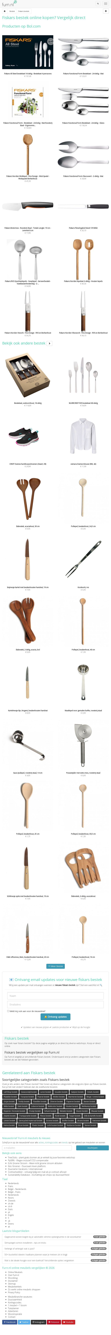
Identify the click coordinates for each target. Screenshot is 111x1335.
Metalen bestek (66, 1111)
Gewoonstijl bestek (29, 1092)
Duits (10, 1209)
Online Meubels (15, 1272)
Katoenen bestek (99, 1120)
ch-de (10, 1203)
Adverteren (13, 1311)
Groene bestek (52, 1120)
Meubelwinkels (15, 1286)
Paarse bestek (43, 1097)
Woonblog (13, 1278)
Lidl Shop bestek (10, 1092)
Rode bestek (60, 1116)
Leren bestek (45, 1092)
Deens (11, 1223)
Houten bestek (72, 1106)
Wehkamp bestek (89, 1106)
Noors (11, 1197)
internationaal (35, 1169)
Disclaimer (13, 1280)
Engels (11, 1215)
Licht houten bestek (55, 1125)
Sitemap (12, 1283)
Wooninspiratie (15, 1314)
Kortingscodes (14, 1302)
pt (9, 1212)
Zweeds (11, 1200)
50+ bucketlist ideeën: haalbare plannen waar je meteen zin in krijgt (55, 1254)
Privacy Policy (14, 1292)
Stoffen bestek (68, 1120)
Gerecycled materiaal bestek (30, 1120)
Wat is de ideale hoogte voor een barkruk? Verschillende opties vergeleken (55, 1260)
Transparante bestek (27, 1116)
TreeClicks (12, 1157)
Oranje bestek (35, 1111)
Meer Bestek (55, 966)
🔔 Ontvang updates (55, 1016)
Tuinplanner (13, 1308)
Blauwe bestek (97, 1111)
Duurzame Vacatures (18, 1169)
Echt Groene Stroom (17, 1163)
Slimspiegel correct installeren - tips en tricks (55, 1242)
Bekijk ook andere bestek (27, 343)
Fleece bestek (45, 1116)
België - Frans (14, 1192)
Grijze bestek (9, 1101)
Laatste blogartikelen (15, 1231)
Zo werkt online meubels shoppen (24, 1289)
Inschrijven (93, 1147)
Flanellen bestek (39, 1101)
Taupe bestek (74, 1116)
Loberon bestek (37, 1106)
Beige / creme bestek (95, 1097)
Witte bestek (9, 1106)
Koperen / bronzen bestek (14, 1111)
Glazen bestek (82, 1111)
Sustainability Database (19, 1174)
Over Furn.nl (13, 1275)
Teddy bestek (23, 1101)
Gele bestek (22, 1106)
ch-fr (10, 1206)
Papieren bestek (73, 1101)
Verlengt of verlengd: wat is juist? (55, 1248)
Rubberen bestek (74, 1125)
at (9, 1226)
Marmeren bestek (75, 1097)
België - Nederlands (17, 1189)
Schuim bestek (50, 1111)
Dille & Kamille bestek (93, 1116)
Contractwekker (15, 1172)
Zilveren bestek (56, 1101)
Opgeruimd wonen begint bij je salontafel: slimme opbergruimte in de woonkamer (55, 1236)
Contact (11, 1317)
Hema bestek (9, 1125)
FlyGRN (11, 1160)
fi (8, 1218)
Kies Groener (14, 1166)
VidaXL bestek (93, 1092)
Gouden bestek (61, 1092)
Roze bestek (23, 1125)
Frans (10, 1186)
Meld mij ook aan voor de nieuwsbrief (26, 1011)
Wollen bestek (59, 1097)
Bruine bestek (83, 1120)
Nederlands (13, 1183)
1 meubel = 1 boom (17, 1305)
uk (9, 1220)
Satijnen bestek (77, 1092)
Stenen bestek (89, 1101)
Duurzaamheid (15, 1299)
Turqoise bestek (27, 1097)
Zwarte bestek (10, 1116)
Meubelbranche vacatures (20, 1296)
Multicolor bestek (55, 1106)
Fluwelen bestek (10, 1097)
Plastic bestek (37, 1125)
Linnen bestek (9, 1120)
